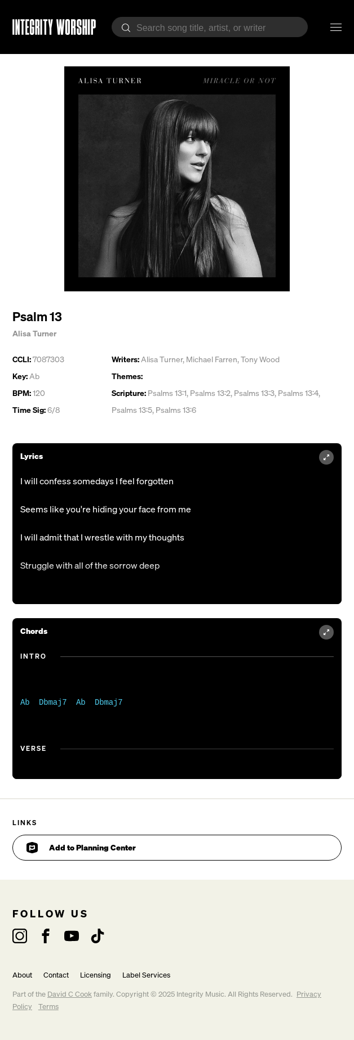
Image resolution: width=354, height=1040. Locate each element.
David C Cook (69, 994)
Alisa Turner (34, 333)
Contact (56, 975)
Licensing (95, 975)
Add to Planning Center (81, 847)
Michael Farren (211, 359)
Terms (48, 1006)
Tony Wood (260, 359)
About (22, 975)
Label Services (146, 975)
